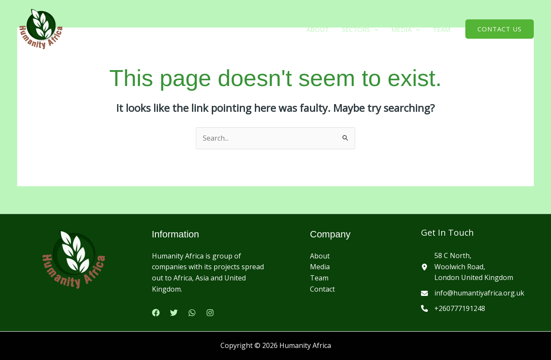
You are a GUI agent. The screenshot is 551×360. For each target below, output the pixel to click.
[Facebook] (156, 313)
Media (320, 266)
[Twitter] (174, 313)
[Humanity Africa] (41, 28)
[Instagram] (210, 313)
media (405, 29)
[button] (374, 29)
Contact (322, 289)
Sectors (360, 29)
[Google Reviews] (192, 313)
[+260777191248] (453, 308)
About (317, 29)
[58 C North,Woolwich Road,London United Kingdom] (467, 266)
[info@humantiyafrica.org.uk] (472, 293)
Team (441, 29)
